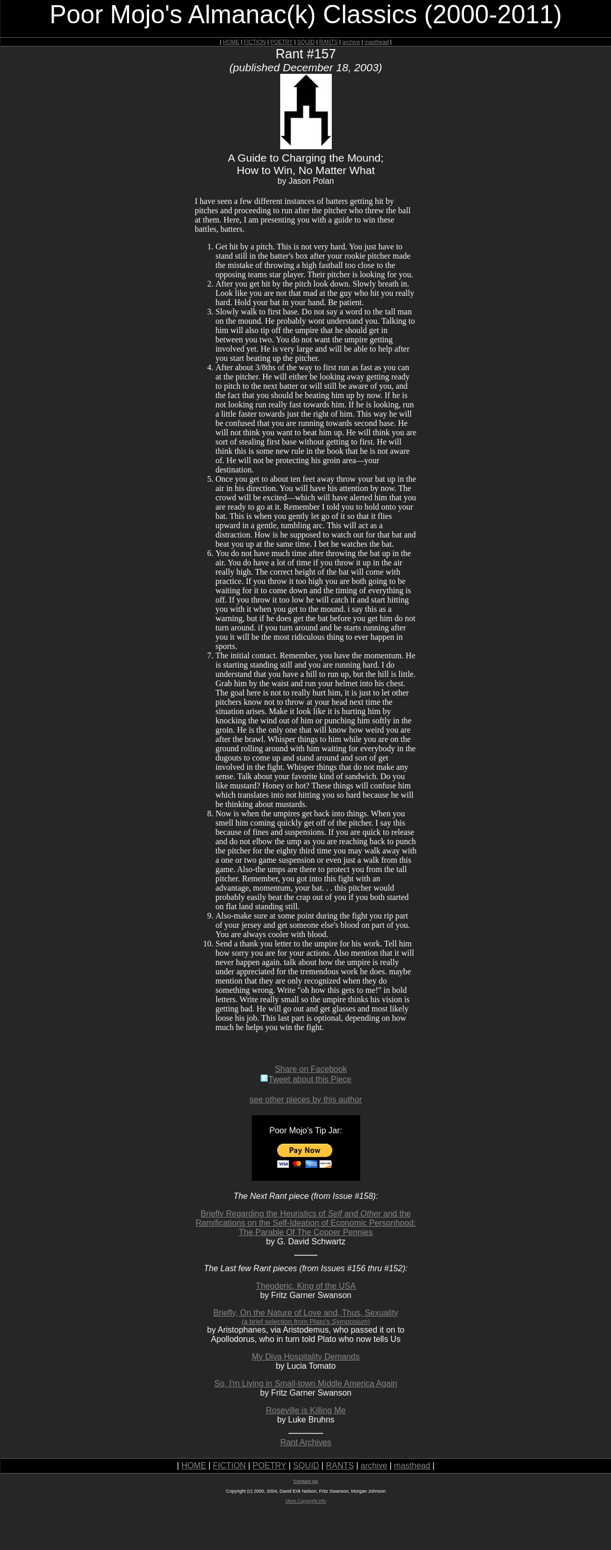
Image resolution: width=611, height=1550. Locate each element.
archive (351, 42)
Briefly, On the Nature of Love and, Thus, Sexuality (305, 1316)
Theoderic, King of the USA (306, 1286)
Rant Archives (305, 1442)
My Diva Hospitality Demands (306, 1356)
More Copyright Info (305, 1501)
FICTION (255, 42)
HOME (231, 42)
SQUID (306, 42)
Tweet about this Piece (305, 1079)
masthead (376, 42)
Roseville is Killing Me (306, 1410)
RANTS (328, 42)
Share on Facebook (311, 1069)
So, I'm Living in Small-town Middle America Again (305, 1383)
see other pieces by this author (306, 1099)
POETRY (281, 42)
